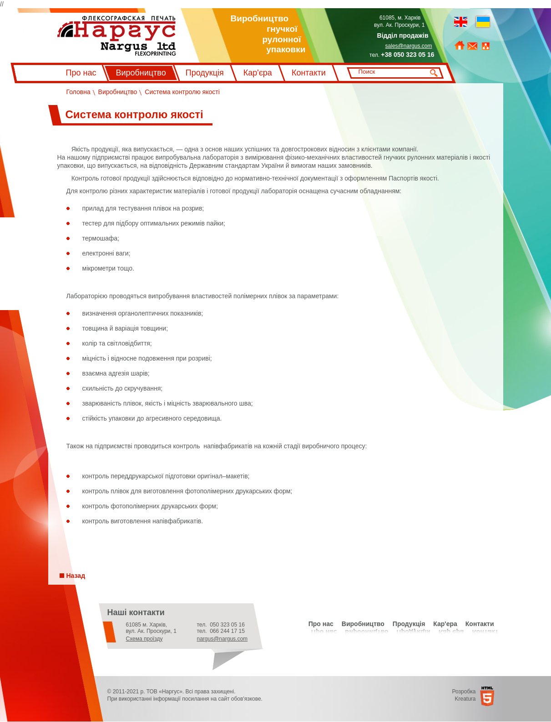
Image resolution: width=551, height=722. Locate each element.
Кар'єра (257, 72)
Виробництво (141, 72)
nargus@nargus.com (222, 639)
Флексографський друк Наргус (116, 35)
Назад (76, 575)
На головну (460, 45)
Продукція (205, 72)
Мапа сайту (486, 46)
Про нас (81, 72)
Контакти (309, 72)
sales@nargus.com (408, 46)
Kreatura (465, 699)
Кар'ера (445, 623)
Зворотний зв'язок (472, 46)
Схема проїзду (144, 639)
